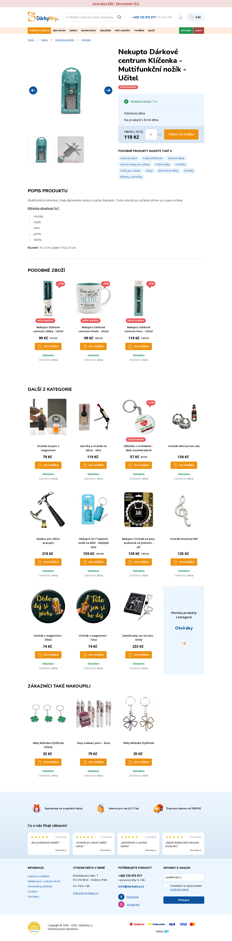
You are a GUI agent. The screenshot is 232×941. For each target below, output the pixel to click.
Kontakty (33, 896)
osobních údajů (179, 889)
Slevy (198, 30)
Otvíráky (86, 39)
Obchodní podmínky (40, 886)
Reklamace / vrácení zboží (44, 881)
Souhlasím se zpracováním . (186, 887)
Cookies (33, 891)
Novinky (186, 30)
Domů (31, 39)
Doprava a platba (38, 876)
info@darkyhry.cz (131, 886)
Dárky (44, 39)
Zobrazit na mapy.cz (85, 893)
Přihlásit (184, 900)
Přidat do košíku (181, 134)
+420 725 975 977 (144, 17)
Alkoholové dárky (64, 39)
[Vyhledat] (120, 17)
